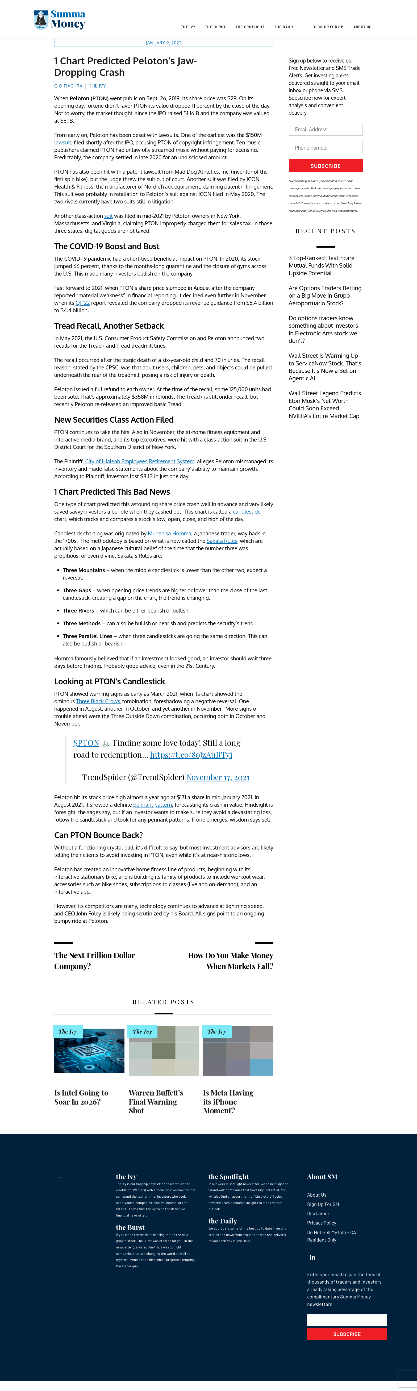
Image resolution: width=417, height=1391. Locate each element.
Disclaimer (318, 1215)
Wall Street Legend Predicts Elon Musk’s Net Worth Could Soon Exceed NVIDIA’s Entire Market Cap (325, 406)
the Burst (130, 1228)
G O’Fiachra (68, 87)
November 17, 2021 (217, 778)
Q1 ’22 (83, 304)
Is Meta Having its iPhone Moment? (228, 1103)
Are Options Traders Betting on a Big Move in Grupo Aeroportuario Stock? (325, 297)
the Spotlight (228, 1177)
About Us (362, 27)
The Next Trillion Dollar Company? (94, 962)
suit (108, 217)
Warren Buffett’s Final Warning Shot (156, 1103)
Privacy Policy (321, 1224)
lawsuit (62, 143)
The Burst (215, 27)
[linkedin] (312, 1258)
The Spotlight (250, 27)
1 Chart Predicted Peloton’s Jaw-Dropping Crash (125, 68)
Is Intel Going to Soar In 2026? (81, 1098)
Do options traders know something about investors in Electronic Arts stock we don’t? (323, 331)
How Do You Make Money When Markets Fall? (230, 962)
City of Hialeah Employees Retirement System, (140, 462)
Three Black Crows (98, 702)
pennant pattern (152, 806)
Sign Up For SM (329, 27)
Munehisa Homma (169, 534)
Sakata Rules (222, 542)
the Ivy (126, 1177)
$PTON (86, 744)
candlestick (246, 513)
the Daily (222, 1222)
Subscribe (326, 167)
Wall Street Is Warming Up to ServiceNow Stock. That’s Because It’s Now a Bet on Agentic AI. (325, 368)
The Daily (283, 27)
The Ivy (188, 27)
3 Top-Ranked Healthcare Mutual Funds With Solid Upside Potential (322, 267)
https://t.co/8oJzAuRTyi (191, 756)
